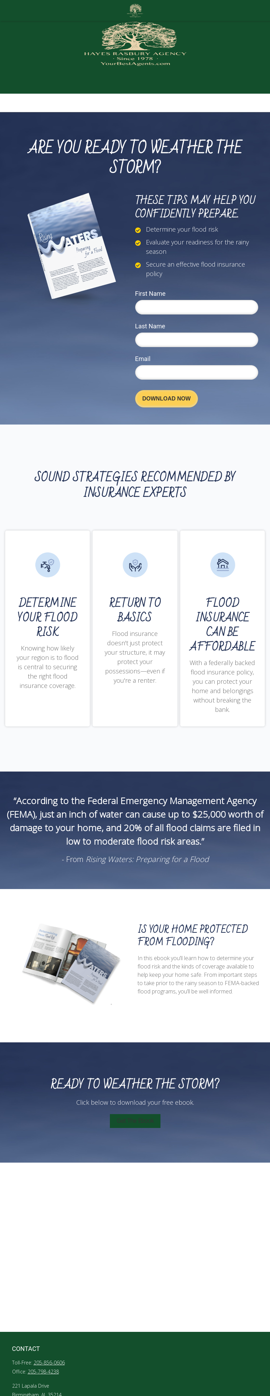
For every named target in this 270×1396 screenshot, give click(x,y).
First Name (150, 293)
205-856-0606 (49, 1362)
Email (143, 358)
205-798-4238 (43, 1371)
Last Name (150, 326)
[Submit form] (166, 398)
